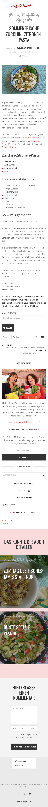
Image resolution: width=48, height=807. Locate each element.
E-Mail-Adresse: (9, 312)
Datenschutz (7, 523)
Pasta (5, 337)
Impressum (7, 520)
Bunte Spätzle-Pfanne (18, 630)
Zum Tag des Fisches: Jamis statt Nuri (23, 573)
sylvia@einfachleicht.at (29, 48)
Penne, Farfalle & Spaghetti (24, 17)
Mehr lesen (9, 603)
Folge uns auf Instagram (22, 763)
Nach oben (24, 801)
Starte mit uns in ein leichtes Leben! (24, 422)
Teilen (23, 56)
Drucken (8, 171)
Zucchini (16, 337)
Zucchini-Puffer (30, 137)
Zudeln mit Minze (9, 147)
